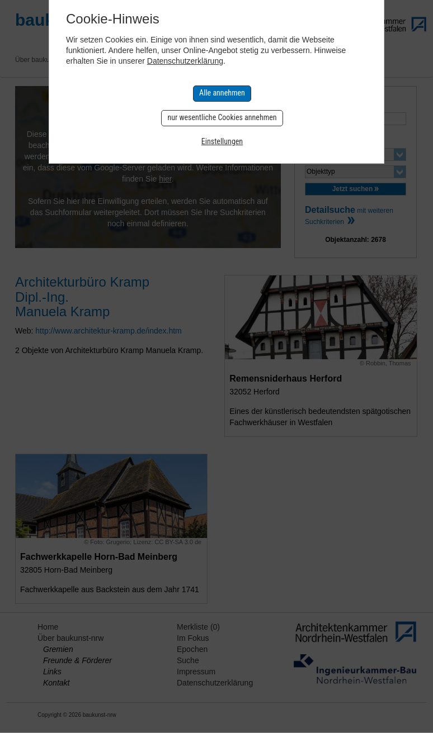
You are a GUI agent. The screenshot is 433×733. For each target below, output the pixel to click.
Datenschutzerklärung (185, 60)
